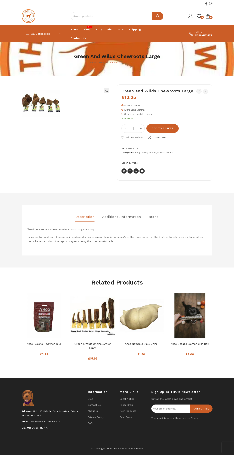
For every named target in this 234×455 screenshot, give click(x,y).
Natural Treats (165, 152)
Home (93, 62)
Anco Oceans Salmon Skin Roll (190, 343)
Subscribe (201, 408)
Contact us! (94, 404)
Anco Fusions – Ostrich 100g (44, 343)
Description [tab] (84, 217)
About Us (93, 411)
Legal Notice (127, 398)
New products (128, 411)
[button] (106, 90)
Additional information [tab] (121, 217)
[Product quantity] (133, 128)
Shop (101, 62)
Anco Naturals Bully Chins (141, 343)
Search (157, 16)
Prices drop (126, 404)
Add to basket (163, 128)
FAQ (90, 423)
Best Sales (126, 417)
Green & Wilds (129, 162)
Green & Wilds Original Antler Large (92, 346)
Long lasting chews (145, 152)
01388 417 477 (203, 35)
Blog (90, 398)
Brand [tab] (154, 217)
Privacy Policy (96, 417)
